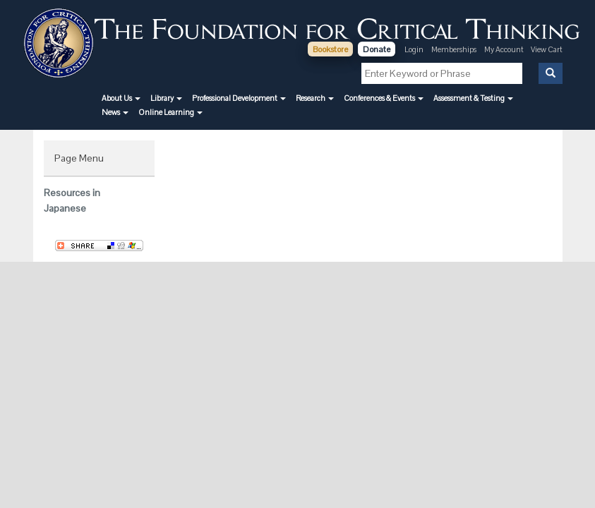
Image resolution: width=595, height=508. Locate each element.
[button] (121, 98)
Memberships (453, 49)
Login (413, 49)
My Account (504, 49)
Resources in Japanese (72, 200)
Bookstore (330, 49)
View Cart (547, 49)
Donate (376, 49)
